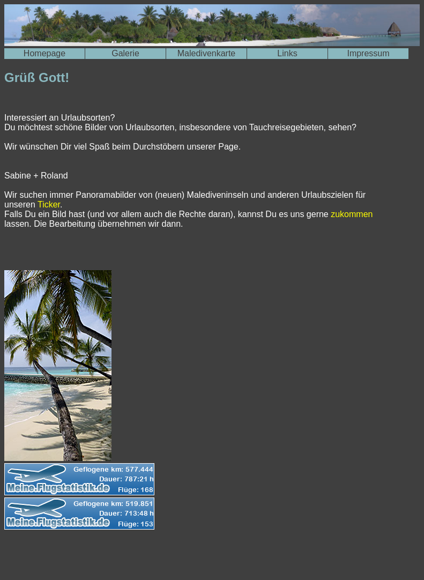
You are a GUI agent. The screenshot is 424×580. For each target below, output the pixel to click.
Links (287, 53)
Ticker (49, 204)
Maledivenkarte (206, 53)
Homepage (44, 53)
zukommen (352, 214)
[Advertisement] (129, 557)
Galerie (125, 53)
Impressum (368, 53)
